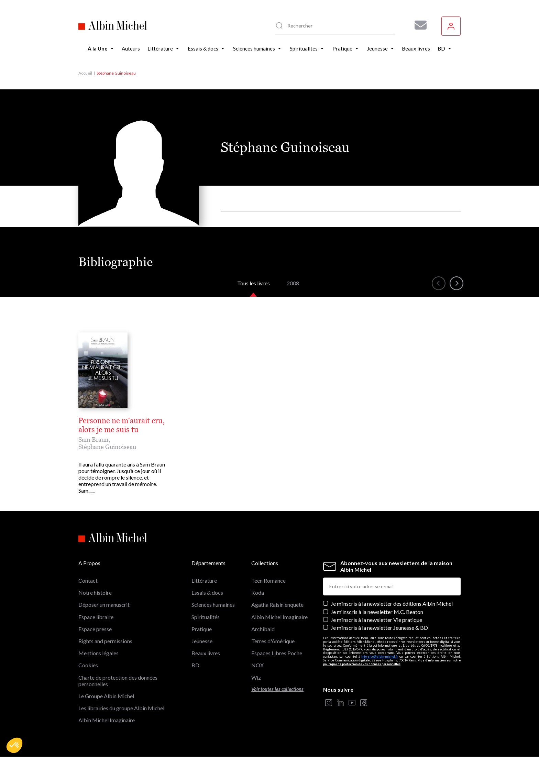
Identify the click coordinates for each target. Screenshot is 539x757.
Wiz (256, 677)
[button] (14, 745)
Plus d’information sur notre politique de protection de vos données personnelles (392, 662)
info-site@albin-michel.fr (379, 656)
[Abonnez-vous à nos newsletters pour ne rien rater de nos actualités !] (418, 25)
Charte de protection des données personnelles (117, 680)
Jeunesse (201, 641)
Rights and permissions (105, 641)
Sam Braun (93, 439)
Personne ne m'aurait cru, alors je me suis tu (121, 425)
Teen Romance (268, 580)
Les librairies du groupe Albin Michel (121, 708)
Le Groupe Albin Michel (106, 696)
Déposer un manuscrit (104, 604)
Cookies (88, 665)
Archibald (263, 629)
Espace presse (95, 629)
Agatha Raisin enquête (277, 604)
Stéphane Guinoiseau (107, 446)
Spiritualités (205, 617)
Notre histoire (95, 592)
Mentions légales (98, 653)
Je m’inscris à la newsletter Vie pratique (376, 619)
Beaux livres (205, 653)
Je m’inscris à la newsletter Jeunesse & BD (379, 627)
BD (195, 665)
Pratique (201, 629)
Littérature (204, 580)
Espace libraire (95, 617)
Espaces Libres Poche (276, 653)
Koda (257, 592)
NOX (257, 665)
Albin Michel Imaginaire (106, 720)
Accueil (85, 73)
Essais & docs (207, 592)
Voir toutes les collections (277, 689)
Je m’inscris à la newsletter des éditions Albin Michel (392, 603)
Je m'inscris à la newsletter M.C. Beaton (377, 611)
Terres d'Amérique (273, 641)
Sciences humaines (213, 604)
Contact (88, 580)
